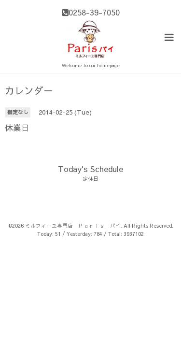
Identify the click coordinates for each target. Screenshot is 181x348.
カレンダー (29, 90)
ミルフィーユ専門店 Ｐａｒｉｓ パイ (73, 225)
